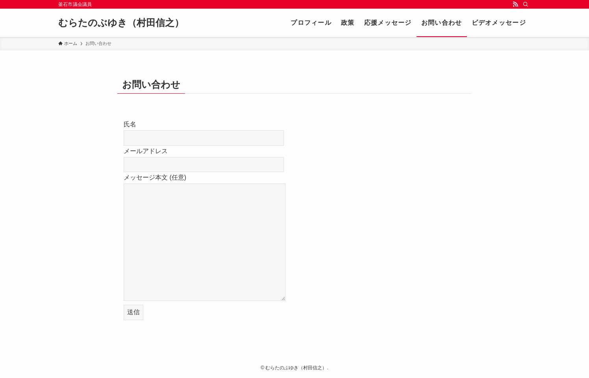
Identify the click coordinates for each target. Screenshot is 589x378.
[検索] (525, 4)
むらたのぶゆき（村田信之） (121, 23)
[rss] (515, 4)
